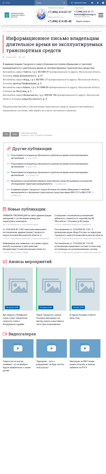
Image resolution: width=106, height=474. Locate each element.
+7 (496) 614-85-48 (59, 21)
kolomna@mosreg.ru (85, 14)
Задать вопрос (83, 21)
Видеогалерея (19, 333)
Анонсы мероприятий (27, 261)
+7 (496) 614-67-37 (59, 12)
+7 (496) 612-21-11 (84, 11)
